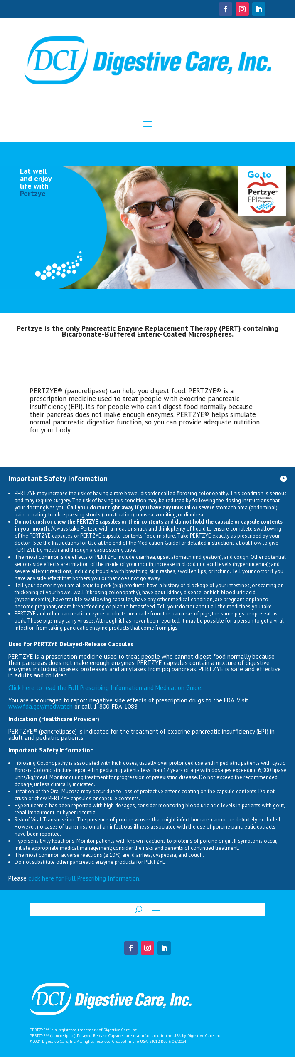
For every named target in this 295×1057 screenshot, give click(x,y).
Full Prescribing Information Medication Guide (105, 688)
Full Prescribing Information (102, 878)
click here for (46, 878)
